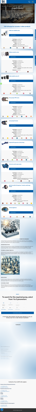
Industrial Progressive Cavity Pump (16, 142)
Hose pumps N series (13, 120)
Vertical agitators (13, 207)
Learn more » (13, 35)
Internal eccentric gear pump (15, 164)
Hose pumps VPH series (14, 97)
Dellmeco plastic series (14, 52)
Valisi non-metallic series (14, 30)
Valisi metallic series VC (14, 76)
